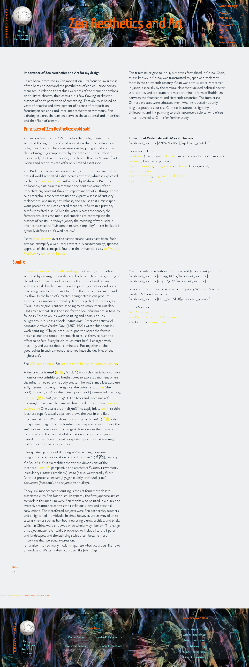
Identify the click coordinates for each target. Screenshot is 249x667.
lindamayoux (15, 595)
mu (101, 387)
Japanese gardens (141, 165)
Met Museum (138, 311)
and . (52, 180)
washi (105, 408)
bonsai (183, 165)
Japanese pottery (140, 175)
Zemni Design (7, 23)
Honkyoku (136, 155)
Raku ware (177, 175)
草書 (105, 419)
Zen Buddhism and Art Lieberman (153, 316)
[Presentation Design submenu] (242, 28)
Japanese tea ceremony (145, 180)
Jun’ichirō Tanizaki (54, 253)
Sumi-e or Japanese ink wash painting (50, 270)
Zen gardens (163, 165)
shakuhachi (169, 155)
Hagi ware (161, 175)
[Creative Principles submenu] (242, 15)
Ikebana (134, 160)
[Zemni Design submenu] (239, 6)
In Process (45, 595)
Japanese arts (42, 238)
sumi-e (31, 397)
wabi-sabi (43, 467)
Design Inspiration (32, 595)
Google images (158, 321)
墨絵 (41, 397)
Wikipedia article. (42, 363)
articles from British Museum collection (89, 363)
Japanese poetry (140, 170)
